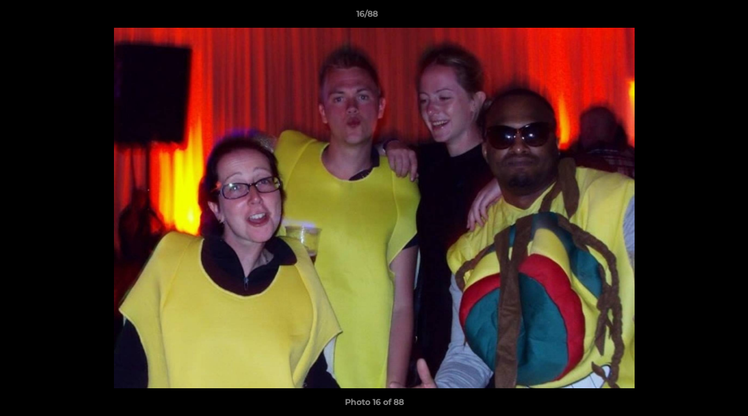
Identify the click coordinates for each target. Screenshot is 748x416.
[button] (699, 17)
